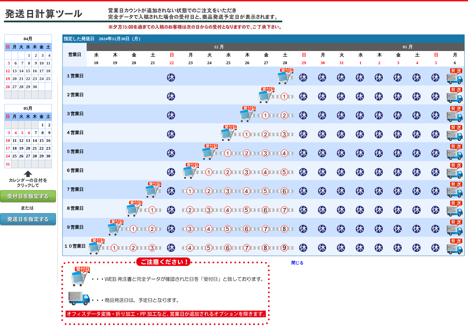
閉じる (297, 262)
